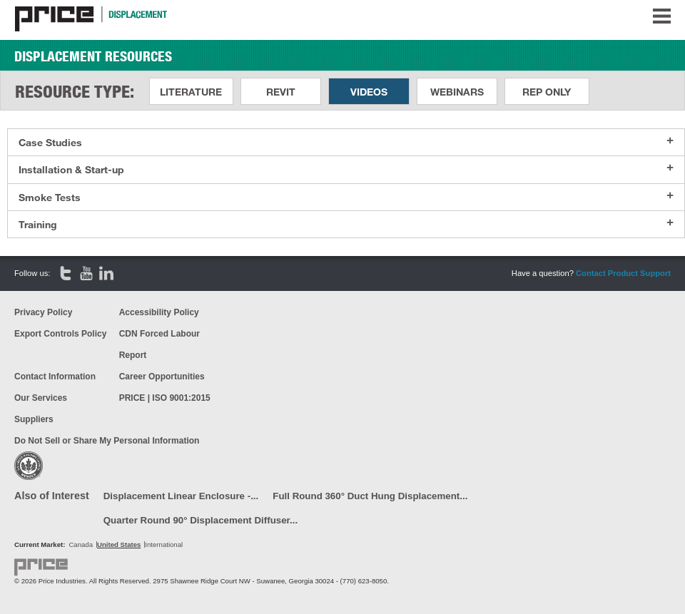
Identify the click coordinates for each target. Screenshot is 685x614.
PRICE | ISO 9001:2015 (164, 398)
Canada (80, 544)
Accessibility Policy (159, 312)
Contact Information (55, 377)
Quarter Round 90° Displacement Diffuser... (200, 520)
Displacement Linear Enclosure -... (181, 496)
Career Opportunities (162, 377)
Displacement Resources (93, 56)
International (164, 544)
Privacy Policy (43, 312)
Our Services (40, 398)
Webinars (457, 92)
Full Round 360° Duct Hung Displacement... (370, 496)
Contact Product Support (623, 273)
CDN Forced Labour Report (159, 344)
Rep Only (546, 92)
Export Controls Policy (60, 334)
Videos (368, 92)
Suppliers (34, 419)
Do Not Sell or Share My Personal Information (106, 441)
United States (119, 544)
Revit (280, 92)
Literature (191, 92)
